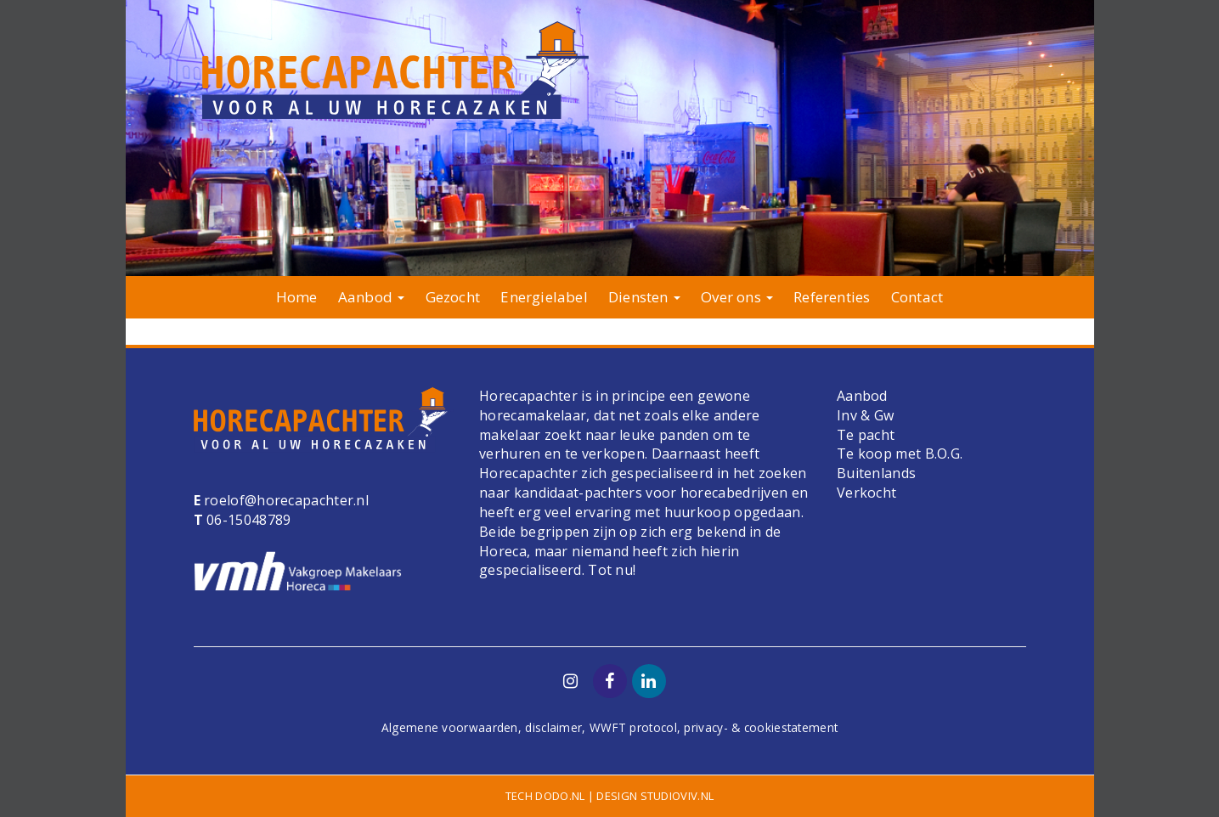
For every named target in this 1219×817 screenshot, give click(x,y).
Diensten (644, 297)
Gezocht (453, 297)
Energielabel (543, 297)
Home (297, 297)
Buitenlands (876, 473)
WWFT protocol (633, 727)
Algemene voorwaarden (449, 727)
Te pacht (865, 434)
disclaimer (553, 727)
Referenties (831, 297)
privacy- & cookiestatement (761, 727)
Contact (917, 297)
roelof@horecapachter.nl (284, 500)
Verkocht (866, 492)
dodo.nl (559, 795)
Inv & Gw (865, 415)
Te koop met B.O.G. (899, 453)
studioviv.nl (677, 795)
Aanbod (371, 297)
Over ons (737, 297)
